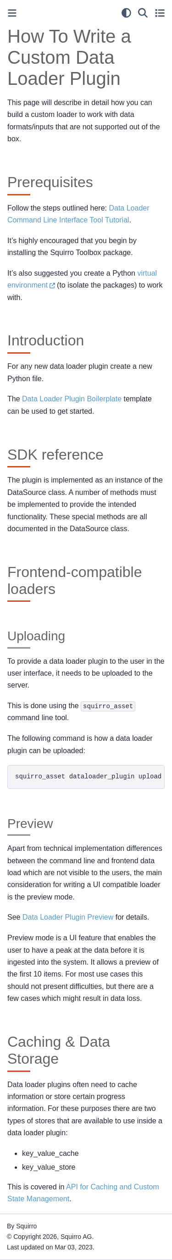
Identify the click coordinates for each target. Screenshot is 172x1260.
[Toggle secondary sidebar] (159, 13)
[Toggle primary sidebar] (12, 13)
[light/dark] (126, 13)
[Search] (142, 13)
